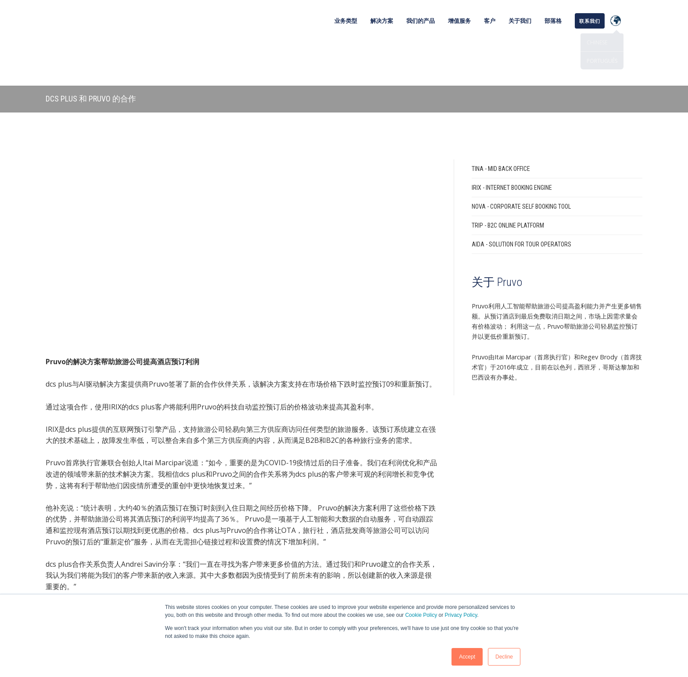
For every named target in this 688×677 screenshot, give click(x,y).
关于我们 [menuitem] (520, 21)
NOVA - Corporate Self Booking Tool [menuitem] (521, 164)
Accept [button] (467, 657)
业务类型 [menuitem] (345, 21)
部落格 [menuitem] (553, 21)
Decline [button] (504, 657)
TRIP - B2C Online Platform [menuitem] (508, 183)
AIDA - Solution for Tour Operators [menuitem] (521, 202)
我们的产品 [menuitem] (420, 21)
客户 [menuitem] (489, 21)
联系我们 (242, 500)
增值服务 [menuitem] (459, 21)
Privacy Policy (461, 615)
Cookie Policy (421, 615)
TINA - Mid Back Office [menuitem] (501, 126)
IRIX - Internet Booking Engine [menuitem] (512, 145)
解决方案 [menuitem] (381, 21)
